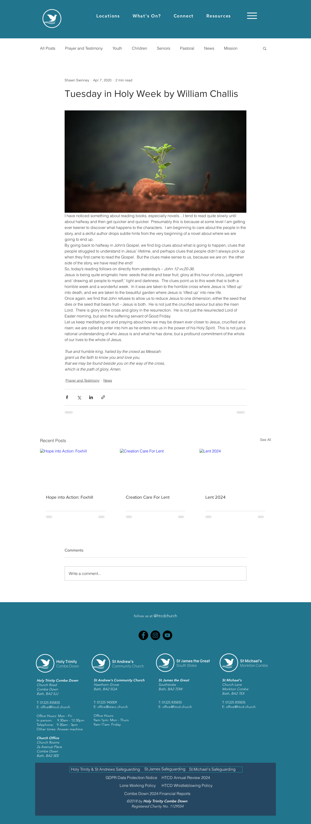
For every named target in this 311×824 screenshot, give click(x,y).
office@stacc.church (113, 706)
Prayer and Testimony (84, 48)
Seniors (163, 48)
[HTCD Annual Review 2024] (186, 777)
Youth (117, 48)
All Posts (47, 48)
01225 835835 (50, 702)
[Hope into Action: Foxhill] (76, 469)
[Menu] (251, 15)
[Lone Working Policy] (138, 785)
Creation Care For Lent (148, 497)
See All (265, 439)
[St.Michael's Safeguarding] (212, 769)
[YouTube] (167, 635)
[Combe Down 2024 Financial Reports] (157, 793)
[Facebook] (143, 635)
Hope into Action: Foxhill (69, 497)
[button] (108, 16)
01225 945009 (107, 702)
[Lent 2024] (235, 469)
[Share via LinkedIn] (91, 397)
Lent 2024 (215, 497)
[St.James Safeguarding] (165, 769)
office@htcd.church (55, 707)
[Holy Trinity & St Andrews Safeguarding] (105, 769)
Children (139, 48)
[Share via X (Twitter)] (79, 397)
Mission (231, 48)
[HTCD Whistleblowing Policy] (187, 785)
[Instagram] (155, 635)
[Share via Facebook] (67, 397)
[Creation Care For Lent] (155, 469)
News (209, 48)
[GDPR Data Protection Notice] (131, 777)
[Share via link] (103, 397)
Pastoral (187, 48)
